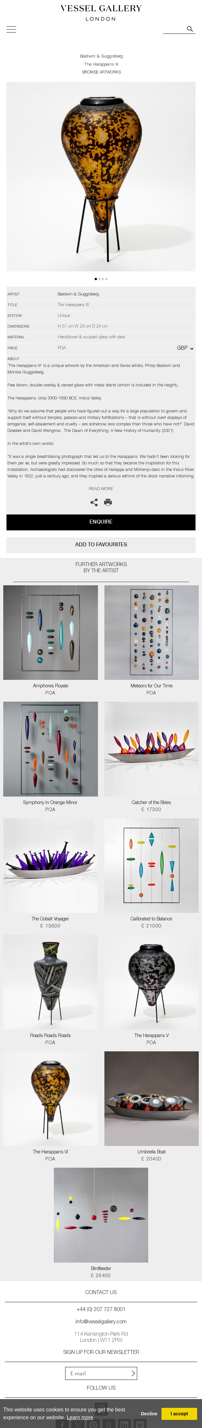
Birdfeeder (101, 1269)
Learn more (80, 1417)
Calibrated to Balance (151, 919)
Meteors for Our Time (151, 686)
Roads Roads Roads (50, 1036)
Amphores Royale (50, 686)
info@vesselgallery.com (101, 1322)
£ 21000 (151, 926)
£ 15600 (50, 926)
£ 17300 (151, 810)
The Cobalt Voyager (50, 919)
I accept (179, 1413)
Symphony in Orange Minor (50, 803)
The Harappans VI (50, 1152)
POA (50, 693)
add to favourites (101, 544)
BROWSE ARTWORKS (101, 73)
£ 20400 (151, 1159)
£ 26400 (101, 1276)
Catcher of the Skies (151, 803)
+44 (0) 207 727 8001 (101, 1310)
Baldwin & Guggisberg (101, 57)
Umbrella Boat (151, 1152)
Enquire (101, 522)
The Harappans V (152, 1036)
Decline (149, 1413)
